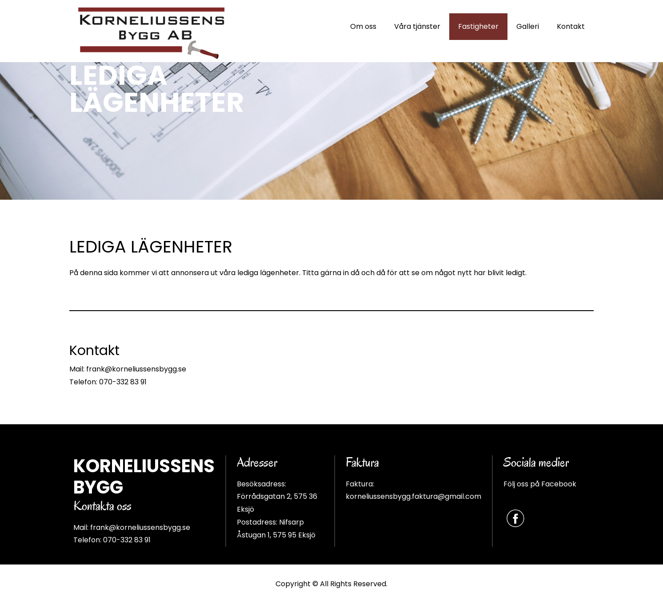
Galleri (527, 26)
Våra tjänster (417, 26)
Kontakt (571, 26)
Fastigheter (478, 26)
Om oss (363, 26)
